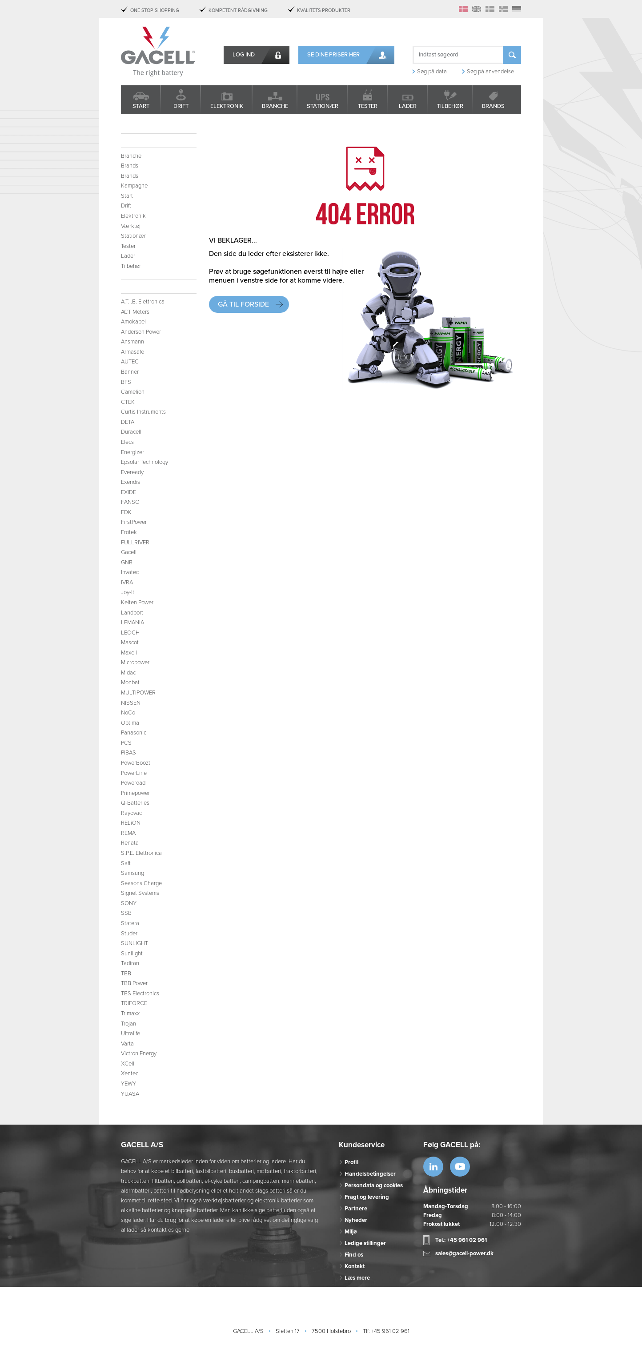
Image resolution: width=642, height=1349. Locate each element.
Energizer (132, 452)
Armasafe (132, 351)
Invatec (130, 572)
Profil (351, 1162)
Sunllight (132, 953)
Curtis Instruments (143, 411)
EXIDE (128, 492)
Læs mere (357, 1277)
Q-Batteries (135, 802)
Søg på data (432, 71)
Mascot (130, 642)
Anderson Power (141, 331)
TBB (126, 973)
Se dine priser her (333, 54)
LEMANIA (132, 622)
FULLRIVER (135, 542)
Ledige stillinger (365, 1243)
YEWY (128, 1083)
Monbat (130, 682)
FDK (126, 512)
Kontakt (355, 1266)
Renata (130, 842)
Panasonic (133, 732)
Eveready (132, 472)
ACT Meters (135, 311)
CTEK (128, 402)
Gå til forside (243, 304)
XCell (127, 1063)
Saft (126, 863)
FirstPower (134, 522)
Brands (493, 106)
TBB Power (134, 983)
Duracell (131, 431)
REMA (128, 833)
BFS (126, 382)
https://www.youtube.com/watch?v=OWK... (460, 1167)
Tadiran (130, 963)
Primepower (135, 793)
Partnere (356, 1208)
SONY (128, 903)
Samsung (132, 873)
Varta (127, 1043)
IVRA (127, 582)
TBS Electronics (140, 993)
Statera (130, 923)
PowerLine (134, 773)
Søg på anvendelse (490, 71)
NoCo (128, 712)
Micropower (135, 662)
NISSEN (130, 702)
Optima (130, 722)
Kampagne (134, 185)
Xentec (129, 1073)
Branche (275, 106)
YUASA (130, 1094)
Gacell (128, 552)
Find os (354, 1254)
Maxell (129, 652)
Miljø (351, 1231)
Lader (408, 106)
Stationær (322, 106)
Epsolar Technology (144, 462)
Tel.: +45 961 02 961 (461, 1240)
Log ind (244, 54)
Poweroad (133, 782)
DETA (127, 422)
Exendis (130, 482)
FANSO (130, 502)
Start (140, 106)
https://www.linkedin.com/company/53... (433, 1167)
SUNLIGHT (134, 943)
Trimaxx (130, 1013)
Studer (129, 933)
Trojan (128, 1023)
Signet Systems (140, 893)
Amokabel (133, 321)
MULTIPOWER (138, 692)
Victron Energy (138, 1053)
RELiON (130, 822)
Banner (130, 371)
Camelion (132, 391)
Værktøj (130, 226)
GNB (126, 562)
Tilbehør (450, 106)
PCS (126, 742)
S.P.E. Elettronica (141, 853)
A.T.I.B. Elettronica (143, 301)
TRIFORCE (134, 1003)
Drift (181, 106)
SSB (126, 913)
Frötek (129, 532)
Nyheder (356, 1220)
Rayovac (131, 813)
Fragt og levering (367, 1197)
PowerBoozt (135, 762)
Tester (367, 106)
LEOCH (130, 632)
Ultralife (130, 1033)
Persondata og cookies (374, 1185)
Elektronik (226, 106)
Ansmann (132, 341)
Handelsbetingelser (370, 1173)
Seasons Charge (141, 883)
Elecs (127, 442)
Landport (132, 612)
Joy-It (127, 592)
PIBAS (128, 752)
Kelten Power (137, 602)
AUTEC (130, 361)
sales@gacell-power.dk (464, 1253)
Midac (128, 672)
